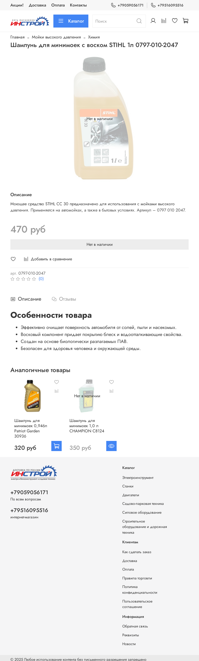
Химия (94, 37)
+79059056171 (127, 5)
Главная (17, 37)
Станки (127, 482)
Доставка (37, 5)
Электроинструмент (137, 474)
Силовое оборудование (141, 509)
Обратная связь (135, 622)
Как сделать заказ (136, 548)
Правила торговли (137, 574)
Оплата (58, 5)
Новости (129, 640)
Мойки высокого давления (56, 37)
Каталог (71, 21)
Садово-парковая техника (143, 500)
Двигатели (130, 491)
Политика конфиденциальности (139, 586)
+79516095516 (167, 5)
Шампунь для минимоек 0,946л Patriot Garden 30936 (34, 424)
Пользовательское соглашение (137, 600)
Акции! (17, 5)
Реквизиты (130, 631)
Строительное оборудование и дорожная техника (144, 523)
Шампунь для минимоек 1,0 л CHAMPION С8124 (86, 424)
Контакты (78, 5)
